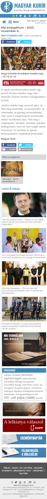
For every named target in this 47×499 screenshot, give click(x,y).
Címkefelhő (9, 370)
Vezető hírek (11, 189)
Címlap (6, 468)
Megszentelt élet (22, 470)
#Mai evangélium (11, 157)
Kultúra (23, 473)
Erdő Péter (27, 384)
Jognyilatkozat (29, 494)
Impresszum (7, 494)
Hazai (15, 468)
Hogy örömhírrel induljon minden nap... (18, 339)
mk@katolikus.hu (29, 490)
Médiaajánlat (17, 494)
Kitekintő (7, 470)
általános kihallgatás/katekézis (28, 391)
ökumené (27, 375)
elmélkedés (9, 394)
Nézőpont (38, 470)
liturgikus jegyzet (22, 388)
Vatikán (7, 375)
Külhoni (38, 468)
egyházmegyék (13, 378)
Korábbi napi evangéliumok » (33, 364)
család (30, 397)
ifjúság (18, 384)
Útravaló (16, 375)
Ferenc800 (9, 384)
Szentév (39, 398)
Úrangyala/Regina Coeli (27, 394)
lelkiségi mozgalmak (24, 381)
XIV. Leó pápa (14, 397)
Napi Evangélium (12, 35)
